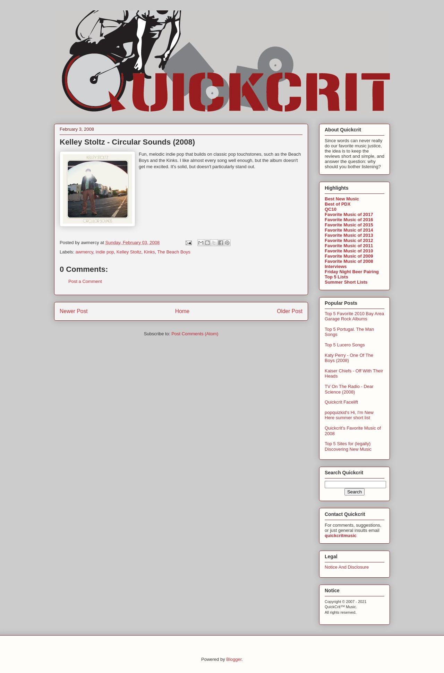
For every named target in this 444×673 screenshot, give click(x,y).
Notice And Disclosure (347, 567)
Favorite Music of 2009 (349, 256)
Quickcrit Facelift (341, 402)
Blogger (233, 659)
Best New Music (342, 198)
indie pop (105, 251)
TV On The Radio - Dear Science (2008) (349, 389)
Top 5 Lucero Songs (345, 344)
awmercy (84, 251)
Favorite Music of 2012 (349, 240)
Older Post (289, 311)
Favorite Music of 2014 (349, 230)
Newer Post (74, 311)
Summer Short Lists (346, 282)
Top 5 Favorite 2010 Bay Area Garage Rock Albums (354, 316)
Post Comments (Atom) (194, 333)
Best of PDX (337, 204)
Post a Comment (85, 281)
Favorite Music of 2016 (349, 219)
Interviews (336, 266)
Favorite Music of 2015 (349, 224)
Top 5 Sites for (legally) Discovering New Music (348, 446)
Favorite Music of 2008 (349, 261)
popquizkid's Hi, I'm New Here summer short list (349, 415)
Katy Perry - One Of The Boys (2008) (349, 358)
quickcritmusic (341, 535)
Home (182, 311)
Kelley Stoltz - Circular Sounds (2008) (127, 142)
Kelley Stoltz (129, 251)
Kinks (149, 251)
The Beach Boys (173, 251)
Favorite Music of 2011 (349, 245)
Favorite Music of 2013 (349, 235)
